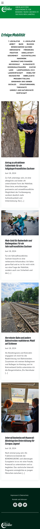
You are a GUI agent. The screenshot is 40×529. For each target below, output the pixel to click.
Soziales (12, 80)
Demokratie (15, 45)
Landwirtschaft (15, 68)
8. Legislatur (29, 37)
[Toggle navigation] (2, 21)
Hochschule (14, 60)
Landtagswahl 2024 (26, 66)
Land (11, 66)
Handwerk (21, 54)
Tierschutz (22, 83)
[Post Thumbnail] (20, 125)
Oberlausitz (29, 71)
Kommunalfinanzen (17, 63)
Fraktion (14, 48)
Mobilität (30, 68)
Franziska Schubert (25, 4)
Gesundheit (13, 51)
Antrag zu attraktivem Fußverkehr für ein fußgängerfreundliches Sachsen (19, 161)
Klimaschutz (29, 60)
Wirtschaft (21, 89)
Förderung (29, 45)
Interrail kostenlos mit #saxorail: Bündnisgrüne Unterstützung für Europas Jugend (19, 436)
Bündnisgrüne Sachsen (21, 42)
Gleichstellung (28, 51)
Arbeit (12, 40)
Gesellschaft (28, 48)
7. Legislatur (14, 37)
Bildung (30, 40)
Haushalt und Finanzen (21, 57)
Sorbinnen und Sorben (21, 77)
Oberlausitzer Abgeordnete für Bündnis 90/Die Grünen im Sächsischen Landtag (27, 10)
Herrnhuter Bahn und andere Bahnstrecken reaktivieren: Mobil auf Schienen (20, 336)
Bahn (21, 40)
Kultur (32, 63)
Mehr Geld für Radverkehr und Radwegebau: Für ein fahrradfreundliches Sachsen (18, 239)
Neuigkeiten (14, 71)
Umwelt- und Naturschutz (22, 86)
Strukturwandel (27, 80)
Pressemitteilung (22, 74)
